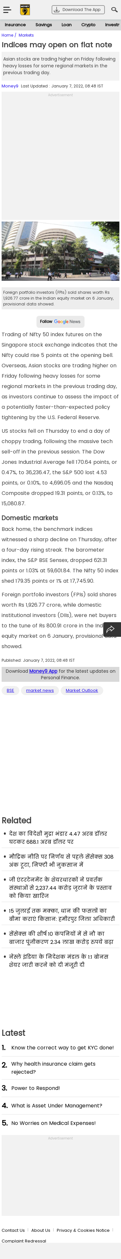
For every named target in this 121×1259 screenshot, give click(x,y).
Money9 (10, 86)
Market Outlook (82, 690)
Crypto (88, 25)
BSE (10, 690)
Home (8, 35)
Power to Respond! (35, 1088)
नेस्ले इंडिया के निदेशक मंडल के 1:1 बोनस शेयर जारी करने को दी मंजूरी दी (58, 961)
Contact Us (13, 1230)
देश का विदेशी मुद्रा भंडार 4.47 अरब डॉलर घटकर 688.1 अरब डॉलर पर (58, 838)
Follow (60, 321)
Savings (43, 25)
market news (40, 690)
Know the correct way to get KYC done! (62, 1047)
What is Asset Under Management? (56, 1105)
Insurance (15, 25)
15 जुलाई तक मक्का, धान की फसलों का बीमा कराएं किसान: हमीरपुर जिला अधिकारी (62, 915)
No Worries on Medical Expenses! (53, 1123)
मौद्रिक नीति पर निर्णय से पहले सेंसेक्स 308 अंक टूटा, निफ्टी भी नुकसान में (61, 861)
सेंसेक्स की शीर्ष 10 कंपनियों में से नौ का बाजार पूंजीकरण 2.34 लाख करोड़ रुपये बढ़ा (61, 938)
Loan (67, 25)
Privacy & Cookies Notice (83, 1230)
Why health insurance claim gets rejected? (53, 1068)
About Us (40, 1230)
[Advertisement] (60, 159)
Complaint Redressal (24, 1241)
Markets (26, 35)
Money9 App (43, 671)
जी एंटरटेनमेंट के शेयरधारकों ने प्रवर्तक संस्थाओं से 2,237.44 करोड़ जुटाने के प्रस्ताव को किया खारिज (60, 888)
